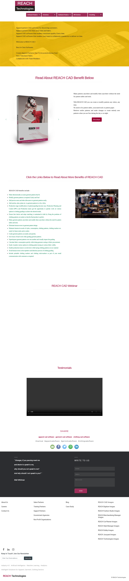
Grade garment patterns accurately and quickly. (22, 234)
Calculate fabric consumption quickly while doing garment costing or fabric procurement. (34, 242)
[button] (6, 119)
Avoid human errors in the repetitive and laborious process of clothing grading (31, 250)
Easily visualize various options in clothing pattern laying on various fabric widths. (32, 245)
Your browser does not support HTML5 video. (64, 397)
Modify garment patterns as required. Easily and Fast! (24, 197)
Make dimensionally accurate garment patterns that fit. (24, 195)
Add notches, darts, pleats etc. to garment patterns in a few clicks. (27, 203)
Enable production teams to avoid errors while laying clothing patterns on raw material (33, 248)
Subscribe (28, 558)
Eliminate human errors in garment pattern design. (23, 225)
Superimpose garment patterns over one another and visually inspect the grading (32, 239)
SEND (81, 491)
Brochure (96, 120)
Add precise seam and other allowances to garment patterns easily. (28, 200)
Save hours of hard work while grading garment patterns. (25, 237)
